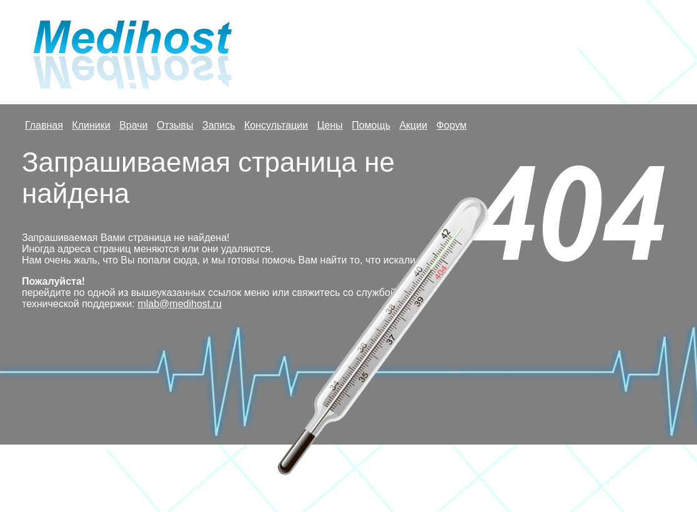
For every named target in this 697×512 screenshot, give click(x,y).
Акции (413, 125)
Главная (44, 125)
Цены (330, 125)
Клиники (91, 125)
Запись (218, 125)
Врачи (133, 125)
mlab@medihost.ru (179, 303)
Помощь (371, 125)
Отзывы (175, 125)
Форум (452, 125)
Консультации (276, 125)
